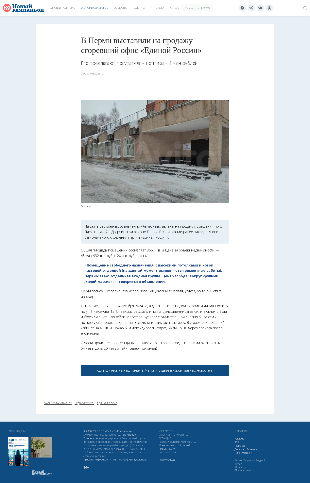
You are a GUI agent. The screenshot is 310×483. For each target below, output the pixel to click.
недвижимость (84, 403)
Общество (121, 7)
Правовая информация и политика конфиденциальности (115, 459)
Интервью (157, 7)
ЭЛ (136, 449)
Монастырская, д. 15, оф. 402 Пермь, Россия (174, 447)
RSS (236, 442)
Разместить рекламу (197, 7)
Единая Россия (107, 403)
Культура (139, 7)
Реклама (239, 438)
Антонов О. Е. (188, 441)
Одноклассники (243, 453)
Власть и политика (62, 7)
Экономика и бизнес (94, 7)
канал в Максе (142, 370)
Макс (243, 449)
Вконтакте (252, 449)
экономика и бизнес (58, 403)
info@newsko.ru (167, 460)
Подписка (239, 445)
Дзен (237, 449)
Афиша (174, 7)
